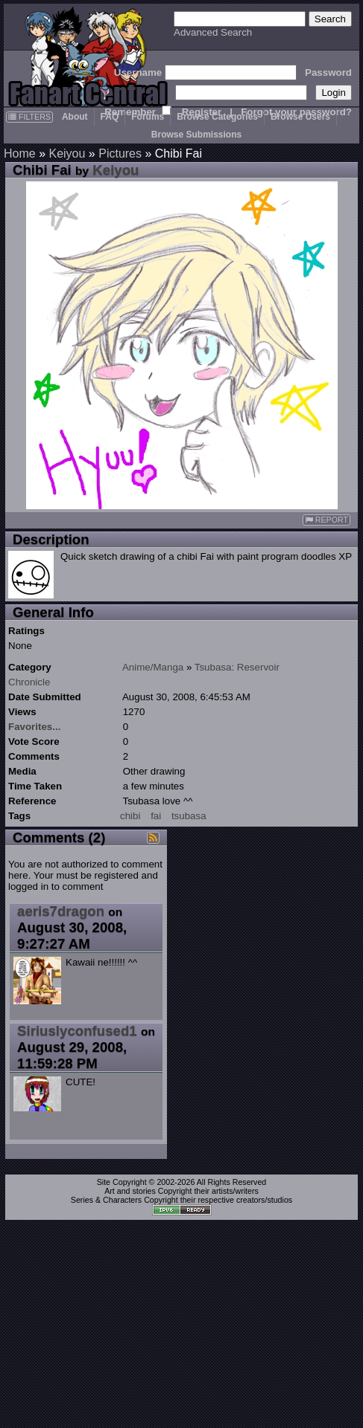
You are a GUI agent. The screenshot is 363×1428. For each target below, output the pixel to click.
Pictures (120, 153)
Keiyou (66, 153)
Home (20, 153)
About (75, 117)
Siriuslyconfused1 (77, 1030)
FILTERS (29, 116)
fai (156, 815)
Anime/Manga (152, 667)
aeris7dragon (60, 911)
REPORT (326, 520)
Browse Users (300, 117)
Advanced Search (213, 32)
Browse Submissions (196, 134)
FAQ (110, 117)
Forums (147, 117)
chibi (130, 815)
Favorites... (34, 726)
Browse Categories (217, 117)
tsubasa (188, 815)
